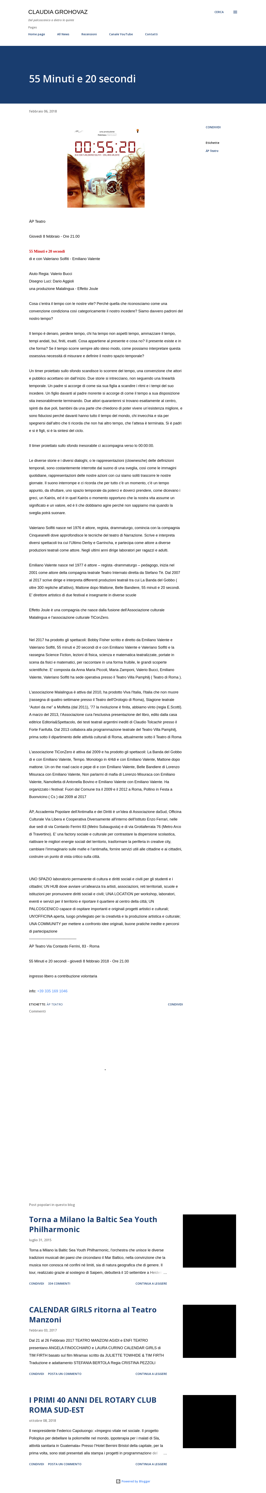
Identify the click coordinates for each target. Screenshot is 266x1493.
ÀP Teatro (212, 151)
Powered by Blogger (133, 1481)
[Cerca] (219, 12)
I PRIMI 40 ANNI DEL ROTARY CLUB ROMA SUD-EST (92, 1405)
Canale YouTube (121, 34)
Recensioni (89, 34)
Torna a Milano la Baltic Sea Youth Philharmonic (93, 1224)
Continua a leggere (151, 1283)
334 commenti (59, 1283)
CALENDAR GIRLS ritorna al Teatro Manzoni (93, 1315)
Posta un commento (64, 1374)
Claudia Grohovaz (58, 12)
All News (63, 34)
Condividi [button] (213, 127)
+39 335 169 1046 (52, 991)
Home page (36, 34)
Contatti (151, 34)
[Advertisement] (99, 1151)
